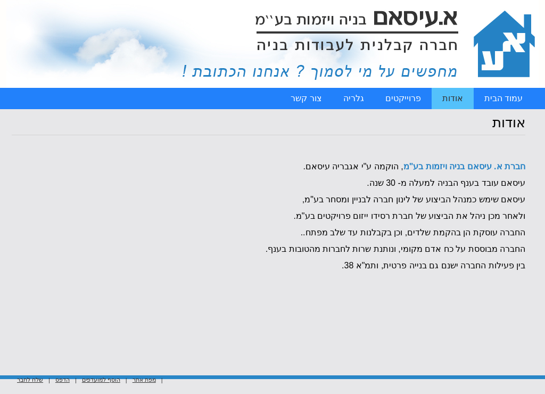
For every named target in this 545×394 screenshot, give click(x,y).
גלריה (353, 98)
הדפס (62, 369)
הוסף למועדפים (101, 369)
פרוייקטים (403, 98)
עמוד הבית (503, 98)
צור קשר (306, 98)
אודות (452, 98)
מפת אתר (144, 369)
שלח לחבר (30, 369)
